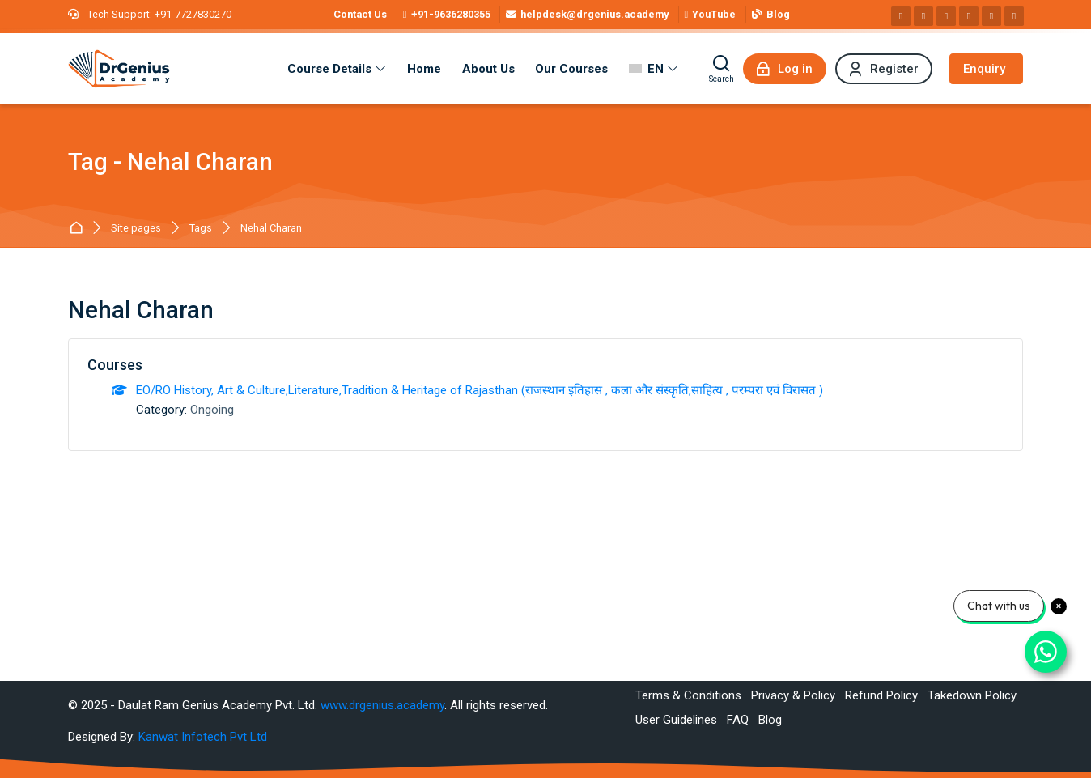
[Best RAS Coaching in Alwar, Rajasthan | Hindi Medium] (119, 68)
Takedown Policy (972, 695)
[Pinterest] (969, 16)
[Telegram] (1014, 16)
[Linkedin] (946, 16)
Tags (200, 228)
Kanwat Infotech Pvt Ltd (202, 736)
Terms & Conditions (688, 695)
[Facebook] (901, 16)
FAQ (738, 719)
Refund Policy (881, 695)
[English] (653, 68)
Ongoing (212, 409)
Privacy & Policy (793, 695)
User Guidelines (676, 719)
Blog (770, 719)
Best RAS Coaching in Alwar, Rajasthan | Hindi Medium (79, 228)
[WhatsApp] (991, 16)
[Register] (883, 68)
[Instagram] (923, 16)
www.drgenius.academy (382, 705)
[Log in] (784, 68)
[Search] (721, 68)
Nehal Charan (271, 228)
